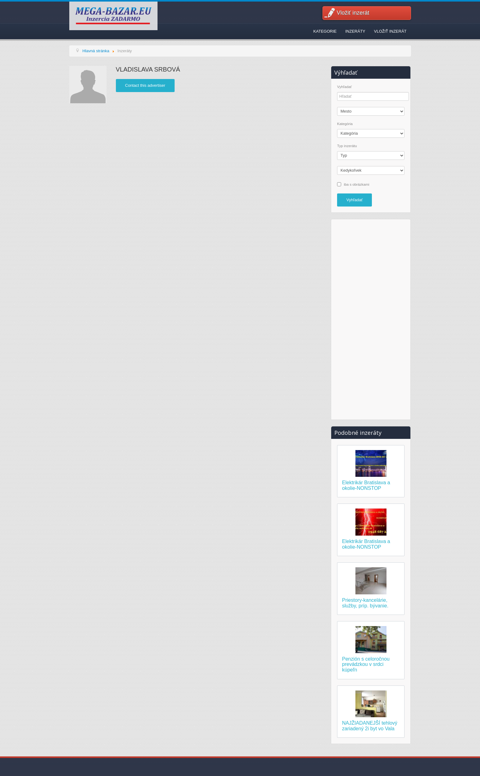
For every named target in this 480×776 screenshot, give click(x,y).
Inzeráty (355, 31)
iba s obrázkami (356, 184)
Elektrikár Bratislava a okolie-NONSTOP (366, 485)
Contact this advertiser (145, 85)
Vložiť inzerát (353, 13)
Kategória (345, 124)
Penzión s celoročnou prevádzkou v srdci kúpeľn (366, 664)
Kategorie (325, 31)
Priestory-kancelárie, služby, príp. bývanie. (365, 602)
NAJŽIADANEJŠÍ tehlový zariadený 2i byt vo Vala (369, 725)
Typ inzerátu (347, 146)
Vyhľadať (344, 87)
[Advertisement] (371, 318)
